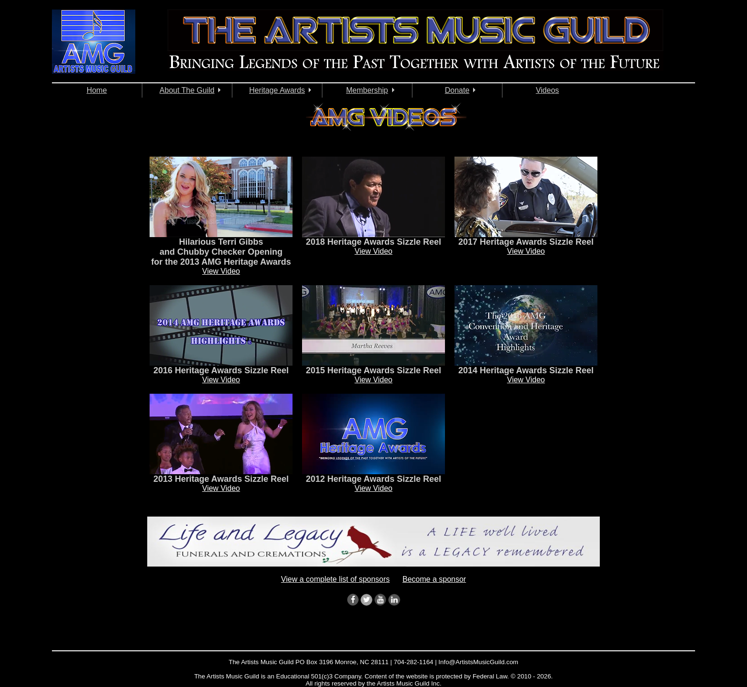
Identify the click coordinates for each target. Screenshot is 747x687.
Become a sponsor (434, 579)
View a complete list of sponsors (335, 579)
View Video (221, 271)
